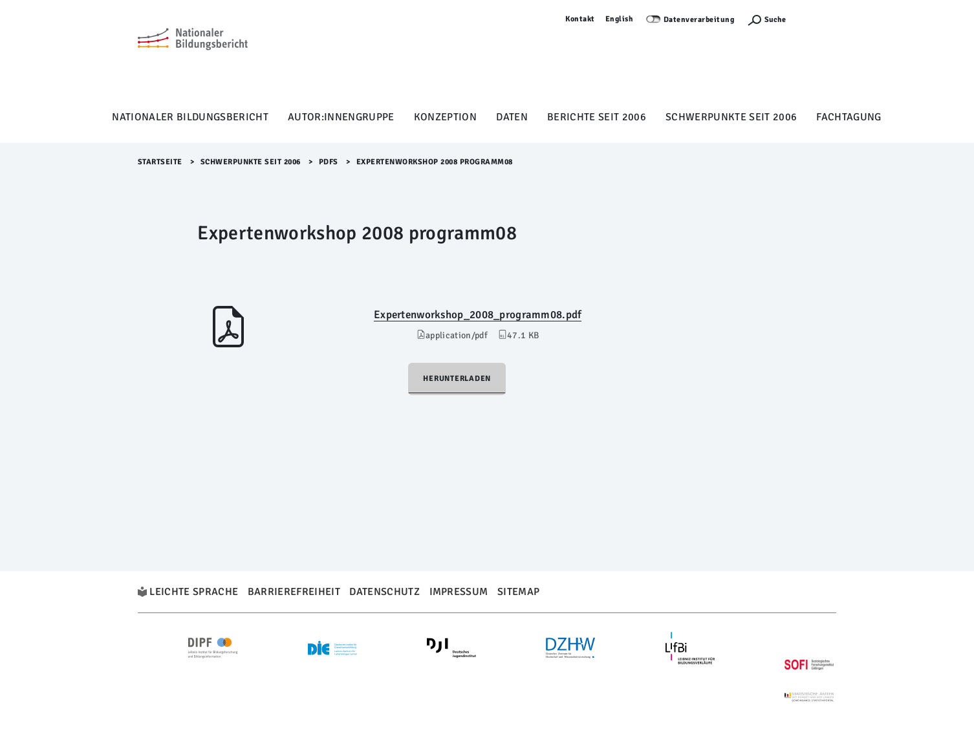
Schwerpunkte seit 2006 (731, 117)
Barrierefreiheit (294, 591)
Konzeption (445, 117)
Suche (775, 20)
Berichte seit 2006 (596, 117)
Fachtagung (848, 117)
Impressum (458, 591)
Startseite (160, 162)
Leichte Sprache (193, 591)
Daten (512, 117)
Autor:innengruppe (341, 117)
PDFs (328, 162)
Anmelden (817, 19)
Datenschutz (384, 591)
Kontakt (580, 19)
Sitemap (518, 591)
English (619, 19)
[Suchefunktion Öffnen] (766, 20)
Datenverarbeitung (699, 20)
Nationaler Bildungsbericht (190, 117)
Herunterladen (457, 379)
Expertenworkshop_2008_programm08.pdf (478, 314)
